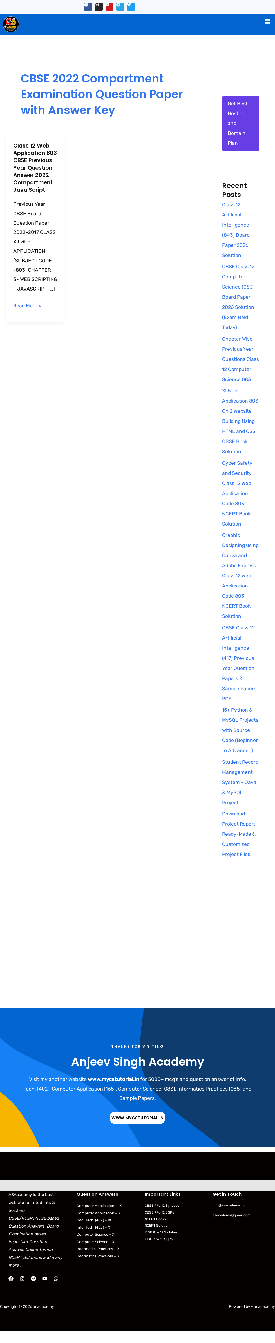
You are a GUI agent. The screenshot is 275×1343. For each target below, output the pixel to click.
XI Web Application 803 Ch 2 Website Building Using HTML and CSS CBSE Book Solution (240, 422)
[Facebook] (11, 1290)
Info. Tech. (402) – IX (95, 1232)
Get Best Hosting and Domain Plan (238, 124)
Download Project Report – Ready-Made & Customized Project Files (239, 845)
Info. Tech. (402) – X (95, 1239)
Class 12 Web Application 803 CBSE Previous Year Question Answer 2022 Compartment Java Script (34, 171)
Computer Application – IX (100, 1217)
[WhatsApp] (56, 1290)
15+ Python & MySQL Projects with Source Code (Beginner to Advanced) (240, 741)
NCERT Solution (158, 1237)
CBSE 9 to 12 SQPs (160, 1224)
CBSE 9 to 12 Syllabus (163, 1217)
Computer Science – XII (98, 1254)
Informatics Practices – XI (100, 1261)
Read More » (27, 312)
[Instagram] (22, 1290)
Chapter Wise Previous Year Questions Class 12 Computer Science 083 (240, 360)
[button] (267, 21)
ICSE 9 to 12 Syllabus (162, 1245)
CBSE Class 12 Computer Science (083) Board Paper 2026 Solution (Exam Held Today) (238, 298)
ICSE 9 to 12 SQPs (160, 1251)
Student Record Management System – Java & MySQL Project (240, 793)
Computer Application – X (99, 1225)
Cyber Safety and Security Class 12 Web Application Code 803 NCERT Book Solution (237, 494)
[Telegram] (33, 1290)
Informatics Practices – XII (100, 1268)
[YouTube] (44, 1290)
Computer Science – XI (97, 1246)
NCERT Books (156, 1231)
